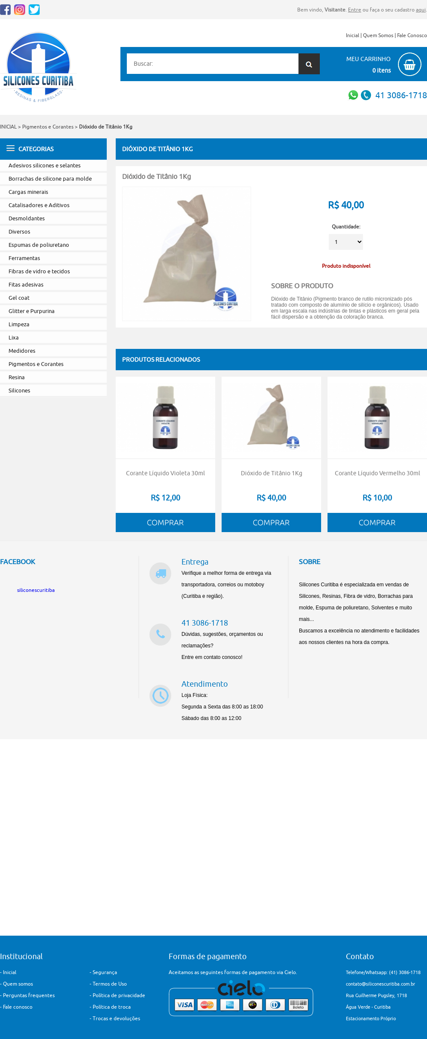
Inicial (352, 35)
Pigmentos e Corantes (47, 126)
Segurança (105, 972)
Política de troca (112, 1007)
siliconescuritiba (36, 590)
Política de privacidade (119, 995)
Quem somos (18, 983)
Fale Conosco (412, 35)
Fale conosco (17, 1007)
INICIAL (8, 126)
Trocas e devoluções (116, 1018)
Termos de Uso (110, 983)
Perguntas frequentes (29, 995)
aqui (421, 9)
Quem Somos (378, 35)
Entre (354, 9)
